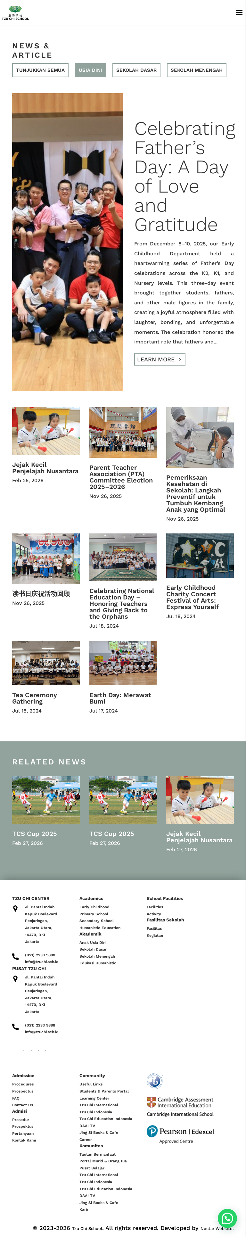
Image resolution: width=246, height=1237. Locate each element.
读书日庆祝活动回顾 (41, 594)
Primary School (93, 914)
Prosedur (20, 1119)
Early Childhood (94, 907)
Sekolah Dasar (93, 949)
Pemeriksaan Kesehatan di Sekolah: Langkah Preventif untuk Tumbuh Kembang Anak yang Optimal (195, 493)
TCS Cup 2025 (34, 833)
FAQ (16, 1098)
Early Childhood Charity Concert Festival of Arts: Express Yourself (192, 597)
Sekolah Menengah (97, 956)
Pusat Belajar (91, 1168)
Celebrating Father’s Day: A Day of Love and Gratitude (184, 176)
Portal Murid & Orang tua (103, 1161)
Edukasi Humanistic (97, 963)
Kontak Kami (24, 1140)
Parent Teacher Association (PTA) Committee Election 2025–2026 (121, 477)
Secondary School (96, 921)
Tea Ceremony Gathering (34, 698)
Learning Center (94, 1098)
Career (85, 1139)
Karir (83, 1209)
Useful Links (90, 1084)
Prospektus (22, 1126)
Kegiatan (155, 935)
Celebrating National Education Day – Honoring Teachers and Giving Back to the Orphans (121, 603)
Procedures (23, 1084)
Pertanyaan (23, 1133)
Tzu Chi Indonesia (95, 1112)
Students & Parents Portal (104, 1091)
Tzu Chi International (98, 1105)
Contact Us (22, 1105)
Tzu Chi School (87, 1228)
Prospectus (22, 1091)
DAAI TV (87, 1126)
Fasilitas (154, 928)
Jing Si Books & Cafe (98, 1132)
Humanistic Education (99, 928)
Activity (154, 914)
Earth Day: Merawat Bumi (120, 698)
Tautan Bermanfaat (97, 1154)
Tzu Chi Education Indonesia (105, 1119)
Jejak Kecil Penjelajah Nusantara (45, 468)
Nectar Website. (217, 1228)
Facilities (155, 907)
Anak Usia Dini (92, 942)
